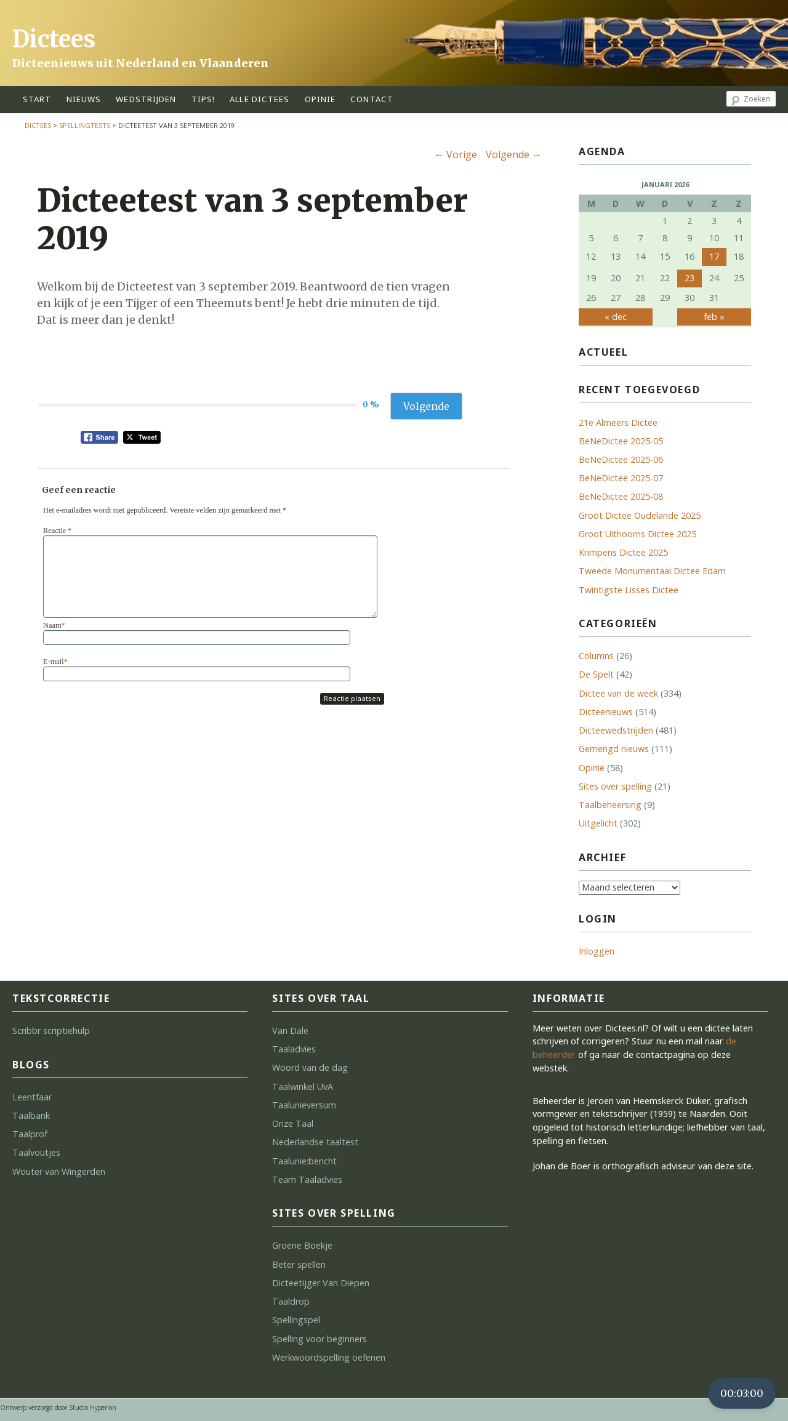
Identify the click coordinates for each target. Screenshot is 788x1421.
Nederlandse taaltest (315, 1142)
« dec (616, 316)
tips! (203, 99)
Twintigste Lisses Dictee (628, 590)
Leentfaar (32, 1097)
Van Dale (290, 1030)
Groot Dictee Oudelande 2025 (640, 515)
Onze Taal (292, 1123)
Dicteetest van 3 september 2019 (252, 219)
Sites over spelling (615, 786)
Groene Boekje (302, 1245)
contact (371, 99)
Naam (54, 625)
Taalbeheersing (610, 805)
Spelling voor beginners (319, 1339)
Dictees (53, 39)
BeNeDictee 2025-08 (621, 496)
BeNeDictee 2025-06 (621, 459)
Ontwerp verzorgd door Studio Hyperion (58, 1407)
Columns (596, 656)
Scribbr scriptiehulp (51, 1030)
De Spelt (596, 674)
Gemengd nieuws (614, 749)
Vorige (455, 154)
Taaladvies (294, 1049)
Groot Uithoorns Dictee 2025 (637, 534)
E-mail (55, 661)
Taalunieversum (304, 1105)
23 (689, 278)
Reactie (57, 530)
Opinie (592, 768)
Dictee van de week (618, 693)
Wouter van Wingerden (58, 1171)
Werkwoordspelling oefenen (328, 1357)
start (37, 99)
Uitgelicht (598, 823)
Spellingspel (296, 1320)
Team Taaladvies (307, 1179)
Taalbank (31, 1115)
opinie (320, 99)
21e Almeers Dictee (618, 422)
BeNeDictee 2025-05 (621, 441)
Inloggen (596, 951)
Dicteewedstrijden (616, 730)
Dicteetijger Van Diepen (320, 1283)
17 (714, 256)
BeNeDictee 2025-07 (621, 478)
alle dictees (259, 99)
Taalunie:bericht (304, 1161)
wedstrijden (146, 99)
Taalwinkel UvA (302, 1086)
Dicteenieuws (606, 712)
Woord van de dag (310, 1067)
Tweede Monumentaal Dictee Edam (652, 571)
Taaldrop (291, 1301)
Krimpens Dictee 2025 (623, 552)
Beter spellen (299, 1264)
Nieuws (84, 99)
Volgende (514, 154)
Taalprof (29, 1134)
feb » (714, 316)
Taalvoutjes (36, 1152)
